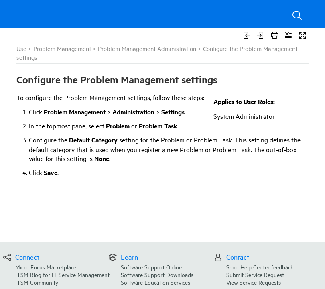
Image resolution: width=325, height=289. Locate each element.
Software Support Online (151, 267)
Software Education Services (155, 282)
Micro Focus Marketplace (45, 267)
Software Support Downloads (157, 274)
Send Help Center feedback (259, 267)
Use (21, 48)
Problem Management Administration (147, 48)
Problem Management (62, 48)
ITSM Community (36, 282)
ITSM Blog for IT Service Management (62, 274)
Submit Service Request (255, 274)
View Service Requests (253, 282)
